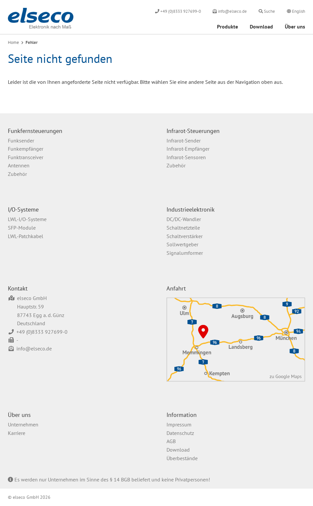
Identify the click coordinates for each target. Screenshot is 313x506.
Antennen (18, 165)
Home (13, 42)
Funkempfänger (25, 148)
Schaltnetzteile (183, 227)
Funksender (21, 140)
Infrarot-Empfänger (187, 148)
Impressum (178, 424)
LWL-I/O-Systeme (27, 219)
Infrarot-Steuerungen (193, 131)
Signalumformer (184, 253)
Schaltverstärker (184, 236)
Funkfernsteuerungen (35, 131)
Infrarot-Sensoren (186, 157)
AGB (171, 441)
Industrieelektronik (190, 209)
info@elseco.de (34, 348)
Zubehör (17, 174)
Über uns (295, 26)
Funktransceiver (25, 157)
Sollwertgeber (182, 244)
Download (261, 26)
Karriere (16, 433)
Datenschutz (180, 433)
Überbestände (182, 458)
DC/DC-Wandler (183, 219)
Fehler (32, 42)
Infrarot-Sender (183, 140)
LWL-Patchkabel (25, 236)
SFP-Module (22, 227)
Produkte (227, 26)
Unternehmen (23, 424)
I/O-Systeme (23, 209)
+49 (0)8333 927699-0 (42, 331)
